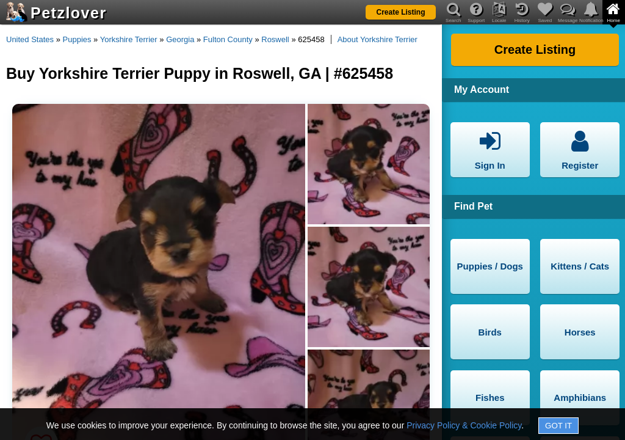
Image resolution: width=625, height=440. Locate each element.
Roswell (275, 39)
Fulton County (228, 39)
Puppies (77, 39)
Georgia (180, 39)
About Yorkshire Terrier (377, 39)
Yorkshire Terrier (128, 39)
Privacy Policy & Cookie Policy (463, 425)
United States (30, 39)
